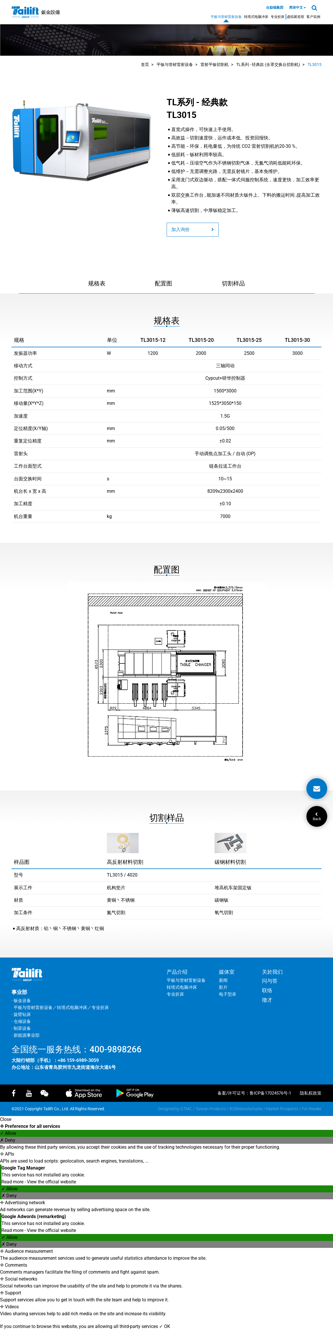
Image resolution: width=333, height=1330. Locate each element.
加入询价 (192, 229)
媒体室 (227, 972)
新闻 (223, 980)
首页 (145, 64)
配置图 (163, 283)
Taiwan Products (211, 1108)
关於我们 (272, 972)
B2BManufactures (246, 1108)
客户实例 (313, 17)
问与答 (270, 981)
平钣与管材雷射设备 (175, 64)
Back (317, 817)
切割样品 (233, 283)
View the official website (51, 1182)
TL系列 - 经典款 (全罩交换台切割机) (268, 64)
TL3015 (314, 64)
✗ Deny (7, 1140)
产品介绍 (177, 972)
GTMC (186, 1108)
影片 (223, 987)
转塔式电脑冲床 (256, 17)
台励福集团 (274, 7)
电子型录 (227, 994)
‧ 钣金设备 (21, 1000)
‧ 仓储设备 (21, 1021)
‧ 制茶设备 (21, 1028)
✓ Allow (8, 1133)
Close (5, 1119)
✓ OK (164, 1326)
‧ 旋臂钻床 (21, 1014)
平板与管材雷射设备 (226, 17)
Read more (13, 1182)
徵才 (267, 1000)
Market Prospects (282, 1108)
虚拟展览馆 (295, 17)
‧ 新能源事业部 (26, 1035)
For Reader (311, 1108)
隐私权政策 (310, 1093)
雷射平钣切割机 (214, 64)
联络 (267, 990)
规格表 (96, 283)
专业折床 (277, 17)
